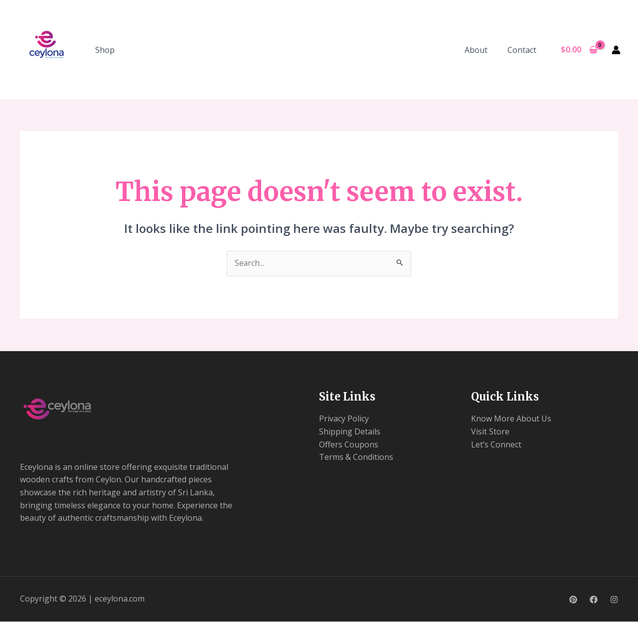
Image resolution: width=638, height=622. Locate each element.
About (482, 49)
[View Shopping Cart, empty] (579, 50)
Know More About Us (511, 419)
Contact (523, 49)
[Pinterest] (573, 600)
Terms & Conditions (356, 457)
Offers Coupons (348, 444)
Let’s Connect (496, 444)
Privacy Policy (344, 419)
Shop (105, 49)
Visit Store (490, 431)
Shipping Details (349, 431)
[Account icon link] (616, 49)
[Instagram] (614, 600)
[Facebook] (594, 600)
